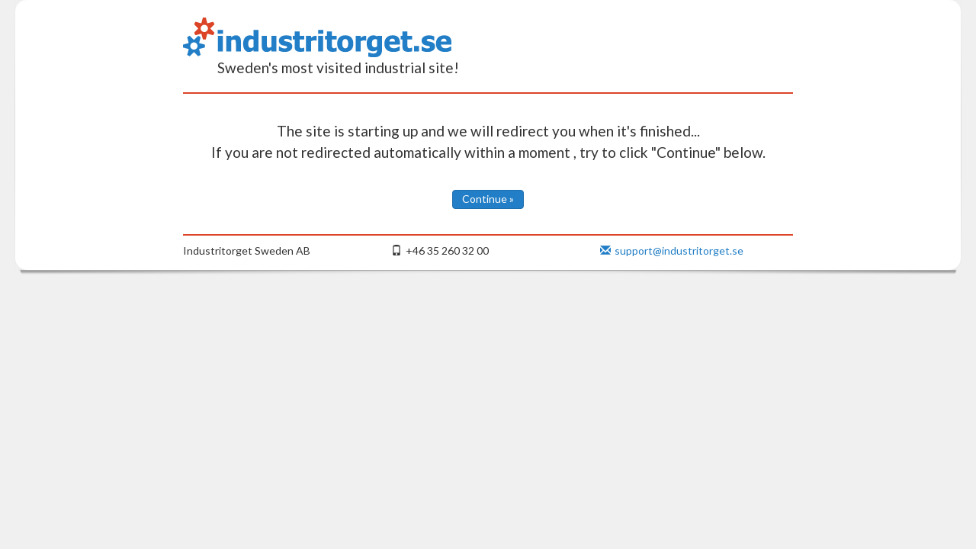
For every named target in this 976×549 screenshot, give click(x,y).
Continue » (488, 198)
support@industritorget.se (671, 250)
